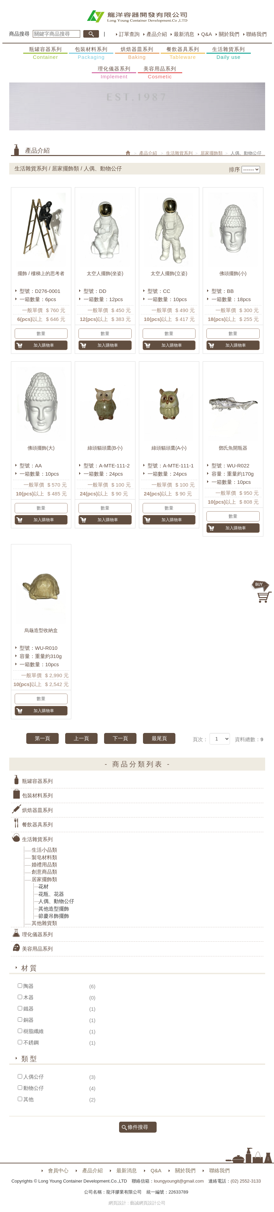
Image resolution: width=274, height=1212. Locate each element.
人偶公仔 (34, 1077)
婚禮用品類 (44, 864)
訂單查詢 (129, 34)
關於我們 (229, 34)
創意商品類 (44, 872)
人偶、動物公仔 (56, 901)
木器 (29, 997)
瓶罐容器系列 (45, 53)
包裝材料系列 (91, 53)
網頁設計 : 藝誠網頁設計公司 (137, 1202)
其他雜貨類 (44, 923)
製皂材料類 (44, 857)
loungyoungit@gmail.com (179, 1181)
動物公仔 (34, 1088)
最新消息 (184, 34)
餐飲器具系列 (183, 53)
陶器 (29, 986)
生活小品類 (44, 850)
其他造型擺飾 (54, 909)
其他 (29, 1099)
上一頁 (81, 738)
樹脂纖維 (34, 1031)
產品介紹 (156, 34)
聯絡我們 (256, 34)
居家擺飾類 (212, 153)
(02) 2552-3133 (246, 1181)
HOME (137, 16)
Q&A (206, 34)
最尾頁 (159, 738)
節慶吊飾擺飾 (54, 916)
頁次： (200, 739)
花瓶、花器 (51, 894)
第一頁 (42, 738)
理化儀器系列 (114, 73)
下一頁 (120, 738)
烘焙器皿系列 (137, 53)
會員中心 (58, 1170)
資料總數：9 (249, 739)
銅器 (29, 1020)
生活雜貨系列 (228, 53)
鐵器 (29, 1008)
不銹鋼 (31, 1042)
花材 (44, 886)
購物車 (262, 592)
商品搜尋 (19, 34)
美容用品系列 (160, 73)
